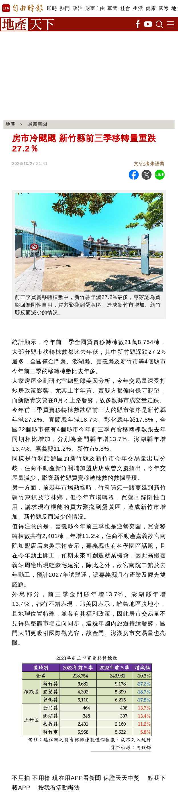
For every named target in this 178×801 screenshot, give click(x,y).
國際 (164, 8)
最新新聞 (37, 124)
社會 (125, 8)
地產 (10, 124)
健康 (151, 8)
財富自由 (95, 8)
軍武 (112, 8)
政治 (78, 8)
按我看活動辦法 (59, 787)
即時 (52, 8)
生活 (138, 8)
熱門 (65, 8)
